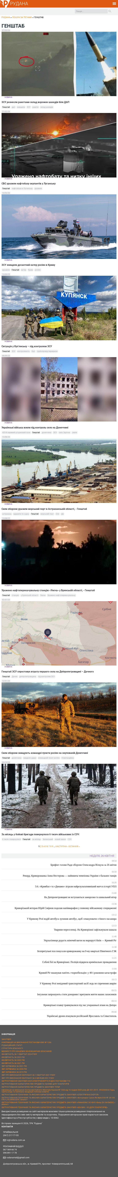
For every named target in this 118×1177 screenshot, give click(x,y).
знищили (21, 107)
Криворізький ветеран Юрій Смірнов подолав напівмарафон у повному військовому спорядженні (65, 908)
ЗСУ (28, 107)
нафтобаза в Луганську (22, 188)
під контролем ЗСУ (46, 676)
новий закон (60, 839)
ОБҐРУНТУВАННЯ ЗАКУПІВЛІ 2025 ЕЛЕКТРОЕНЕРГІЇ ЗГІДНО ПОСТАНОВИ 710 (36, 1081)
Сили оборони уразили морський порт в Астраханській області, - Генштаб (44, 508)
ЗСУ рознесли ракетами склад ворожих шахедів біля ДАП (35, 102)
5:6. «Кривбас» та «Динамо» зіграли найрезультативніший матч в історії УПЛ (75, 886)
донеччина (46, 432)
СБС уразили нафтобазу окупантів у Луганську (29, 183)
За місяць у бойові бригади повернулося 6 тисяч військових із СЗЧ (40, 834)
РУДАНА (19, 3)
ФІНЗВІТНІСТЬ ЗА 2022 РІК (13, 1060)
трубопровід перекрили (47, 351)
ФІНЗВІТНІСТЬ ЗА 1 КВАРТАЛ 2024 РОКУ (19, 1054)
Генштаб (6, 107)
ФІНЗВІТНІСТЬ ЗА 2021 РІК (13, 1063)
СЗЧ (69, 839)
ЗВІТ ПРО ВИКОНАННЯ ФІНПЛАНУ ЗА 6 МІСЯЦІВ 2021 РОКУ (28, 1078)
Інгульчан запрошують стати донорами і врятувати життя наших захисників (76, 994)
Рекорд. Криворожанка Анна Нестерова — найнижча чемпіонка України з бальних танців (69, 875)
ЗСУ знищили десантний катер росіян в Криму (28, 264)
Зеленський (48, 839)
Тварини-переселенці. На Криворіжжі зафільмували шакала (85, 929)
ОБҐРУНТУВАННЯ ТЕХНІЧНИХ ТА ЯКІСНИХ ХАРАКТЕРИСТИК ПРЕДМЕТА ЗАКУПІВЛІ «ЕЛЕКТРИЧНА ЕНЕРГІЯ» (50, 1095)
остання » (74, 846)
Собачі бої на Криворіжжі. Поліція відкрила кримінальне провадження (79, 962)
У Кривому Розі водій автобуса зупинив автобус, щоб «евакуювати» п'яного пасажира (71, 919)
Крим (30, 270)
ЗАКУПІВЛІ (6, 1039)
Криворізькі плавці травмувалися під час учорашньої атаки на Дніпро (79, 1005)
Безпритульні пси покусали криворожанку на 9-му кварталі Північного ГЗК (76, 951)
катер (23, 270)
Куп (33, 351)
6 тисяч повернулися (11, 839)
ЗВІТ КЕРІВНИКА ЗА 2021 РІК (14, 1066)
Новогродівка (68, 758)
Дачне (14, 676)
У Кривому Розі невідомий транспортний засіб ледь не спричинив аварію (78, 983)
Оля (57, 514)
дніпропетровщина (27, 676)
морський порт (47, 514)
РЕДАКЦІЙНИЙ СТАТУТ (12, 1045)
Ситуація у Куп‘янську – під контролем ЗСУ (27, 346)
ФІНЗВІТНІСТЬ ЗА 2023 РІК (13, 1057)
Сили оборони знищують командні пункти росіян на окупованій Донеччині (45, 753)
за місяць (36, 839)
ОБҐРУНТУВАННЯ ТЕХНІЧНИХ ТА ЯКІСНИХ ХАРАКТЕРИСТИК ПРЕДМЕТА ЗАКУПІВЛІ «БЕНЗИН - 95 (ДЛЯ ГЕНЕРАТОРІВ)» (55, 1107)
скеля (74, 432)
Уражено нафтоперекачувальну (61, 595)
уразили (38, 188)
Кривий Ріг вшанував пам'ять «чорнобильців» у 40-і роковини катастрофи (77, 972)
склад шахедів (46, 107)
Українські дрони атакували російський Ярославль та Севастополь (81, 1016)
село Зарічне (64, 432)
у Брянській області (29, 595)
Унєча (42, 595)
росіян (38, 270)
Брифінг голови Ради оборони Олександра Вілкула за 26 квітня (83, 865)
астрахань (7, 514)
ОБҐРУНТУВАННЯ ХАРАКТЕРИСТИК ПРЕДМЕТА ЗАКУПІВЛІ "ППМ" (31, 1087)
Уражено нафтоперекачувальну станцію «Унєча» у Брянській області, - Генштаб (48, 590)
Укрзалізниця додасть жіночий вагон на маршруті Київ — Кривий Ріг (80, 940)
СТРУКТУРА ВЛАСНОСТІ (12, 1048)
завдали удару (29, 758)
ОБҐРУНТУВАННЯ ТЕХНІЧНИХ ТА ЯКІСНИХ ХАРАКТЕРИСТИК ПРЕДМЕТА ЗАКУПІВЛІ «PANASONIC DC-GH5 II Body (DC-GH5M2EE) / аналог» (58, 1103)
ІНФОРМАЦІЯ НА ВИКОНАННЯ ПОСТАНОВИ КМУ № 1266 (26, 1042)
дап (13, 107)
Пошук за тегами (22, 17)
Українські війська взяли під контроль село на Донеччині (35, 427)
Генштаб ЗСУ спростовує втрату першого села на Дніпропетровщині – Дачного (48, 671)
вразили (6, 270)
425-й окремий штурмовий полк (16, 432)
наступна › (61, 846)
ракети (35, 107)
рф (62, 514)
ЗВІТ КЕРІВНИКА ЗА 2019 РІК (14, 1072)
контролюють (23, 351)
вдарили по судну (21, 514)
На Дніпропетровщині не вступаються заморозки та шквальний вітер (80, 897)
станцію (15, 595)
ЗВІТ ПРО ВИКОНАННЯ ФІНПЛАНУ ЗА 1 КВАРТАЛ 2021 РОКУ (28, 1075)
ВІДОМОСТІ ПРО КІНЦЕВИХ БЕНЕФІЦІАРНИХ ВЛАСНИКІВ (26, 1051)
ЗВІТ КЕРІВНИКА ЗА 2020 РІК (14, 1069)
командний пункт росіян (49, 758)
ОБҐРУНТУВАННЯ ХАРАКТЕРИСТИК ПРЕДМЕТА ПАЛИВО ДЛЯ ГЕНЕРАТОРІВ (35, 1084)
